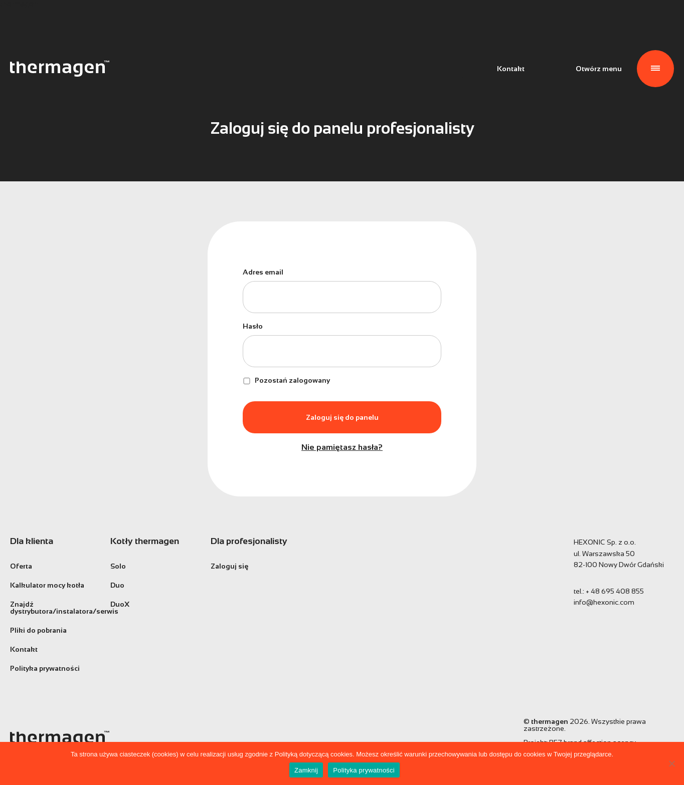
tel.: (609, 591)
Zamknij (306, 770)
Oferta (21, 566)
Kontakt (511, 69)
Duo (117, 585)
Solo (118, 566)
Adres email (263, 272)
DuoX (119, 604)
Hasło (253, 326)
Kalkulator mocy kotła (47, 585)
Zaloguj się (229, 566)
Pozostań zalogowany (286, 380)
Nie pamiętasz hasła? (342, 447)
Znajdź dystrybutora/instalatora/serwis (52, 607)
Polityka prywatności (45, 668)
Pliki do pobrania (38, 630)
